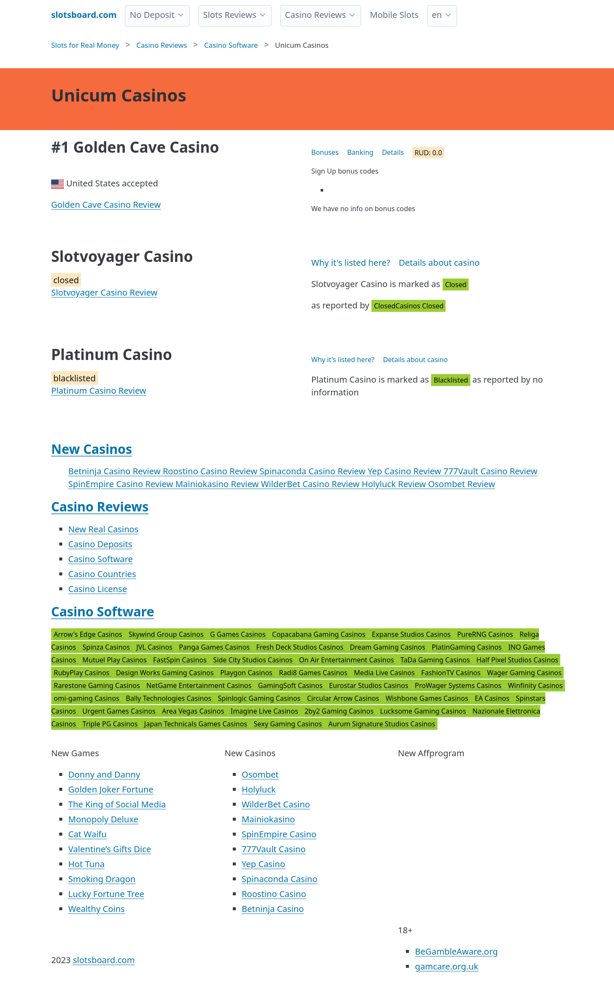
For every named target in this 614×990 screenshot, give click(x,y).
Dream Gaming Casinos (388, 647)
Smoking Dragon (102, 879)
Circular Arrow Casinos (344, 698)
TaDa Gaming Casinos (436, 660)
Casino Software (100, 559)
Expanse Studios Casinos (412, 634)
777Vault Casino (274, 849)
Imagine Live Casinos (265, 711)
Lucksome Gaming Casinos (424, 711)
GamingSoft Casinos (291, 685)
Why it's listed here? (350, 262)
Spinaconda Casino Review (314, 471)
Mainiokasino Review (218, 484)
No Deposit (152, 14)
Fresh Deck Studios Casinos (300, 647)
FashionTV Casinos (451, 672)
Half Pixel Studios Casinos (517, 660)
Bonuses (325, 152)
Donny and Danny (104, 774)
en (437, 14)
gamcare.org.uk (446, 966)
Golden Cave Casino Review (106, 204)
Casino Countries (102, 574)
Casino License (97, 589)
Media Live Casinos (385, 672)
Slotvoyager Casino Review (104, 292)
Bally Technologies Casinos (169, 698)
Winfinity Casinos (535, 685)
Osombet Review (461, 484)
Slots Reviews (229, 14)
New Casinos (91, 449)
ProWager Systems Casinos (459, 685)
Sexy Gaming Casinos (289, 724)
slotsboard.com (104, 960)
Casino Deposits (100, 544)
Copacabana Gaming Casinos (319, 634)
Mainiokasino (268, 819)
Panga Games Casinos (215, 647)
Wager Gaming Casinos (524, 672)
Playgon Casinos (247, 672)
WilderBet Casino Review (311, 484)
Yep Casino (263, 864)
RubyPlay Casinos (82, 672)
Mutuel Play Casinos (115, 660)
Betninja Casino (273, 909)
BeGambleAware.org (456, 951)
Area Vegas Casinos (194, 711)
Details (393, 152)
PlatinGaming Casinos (467, 647)
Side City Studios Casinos (253, 660)
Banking (360, 152)
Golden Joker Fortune (111, 789)
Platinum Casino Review (98, 390)
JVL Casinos (155, 647)
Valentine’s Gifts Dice (109, 849)
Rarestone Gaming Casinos (98, 685)
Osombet (260, 774)
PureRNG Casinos (486, 634)
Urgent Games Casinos (119, 711)
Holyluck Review (395, 484)
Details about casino (439, 262)
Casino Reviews (315, 14)
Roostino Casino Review (211, 471)
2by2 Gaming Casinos (339, 711)
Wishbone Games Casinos (427, 698)
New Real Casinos (103, 529)
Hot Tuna (86, 864)
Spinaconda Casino (280, 879)
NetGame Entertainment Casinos (199, 685)
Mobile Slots (394, 14)
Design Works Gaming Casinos (165, 672)
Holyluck (259, 789)
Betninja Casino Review (115, 471)
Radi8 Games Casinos (314, 672)
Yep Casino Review (405, 471)
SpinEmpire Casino (279, 834)
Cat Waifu (87, 834)
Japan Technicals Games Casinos (196, 724)
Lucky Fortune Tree (106, 894)
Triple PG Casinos (110, 724)
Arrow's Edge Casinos (89, 634)
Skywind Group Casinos (167, 634)
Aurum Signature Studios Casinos (381, 724)
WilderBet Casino (276, 804)
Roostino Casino (274, 894)
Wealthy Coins (96, 909)
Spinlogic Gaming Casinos (260, 698)
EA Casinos (493, 698)
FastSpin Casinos (181, 660)
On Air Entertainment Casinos (347, 660)
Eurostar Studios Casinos (369, 685)
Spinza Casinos (107, 647)
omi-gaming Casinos (87, 698)
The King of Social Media (117, 804)
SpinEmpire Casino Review (121, 484)
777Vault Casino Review (490, 471)
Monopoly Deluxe (103, 819)
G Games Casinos (239, 634)
